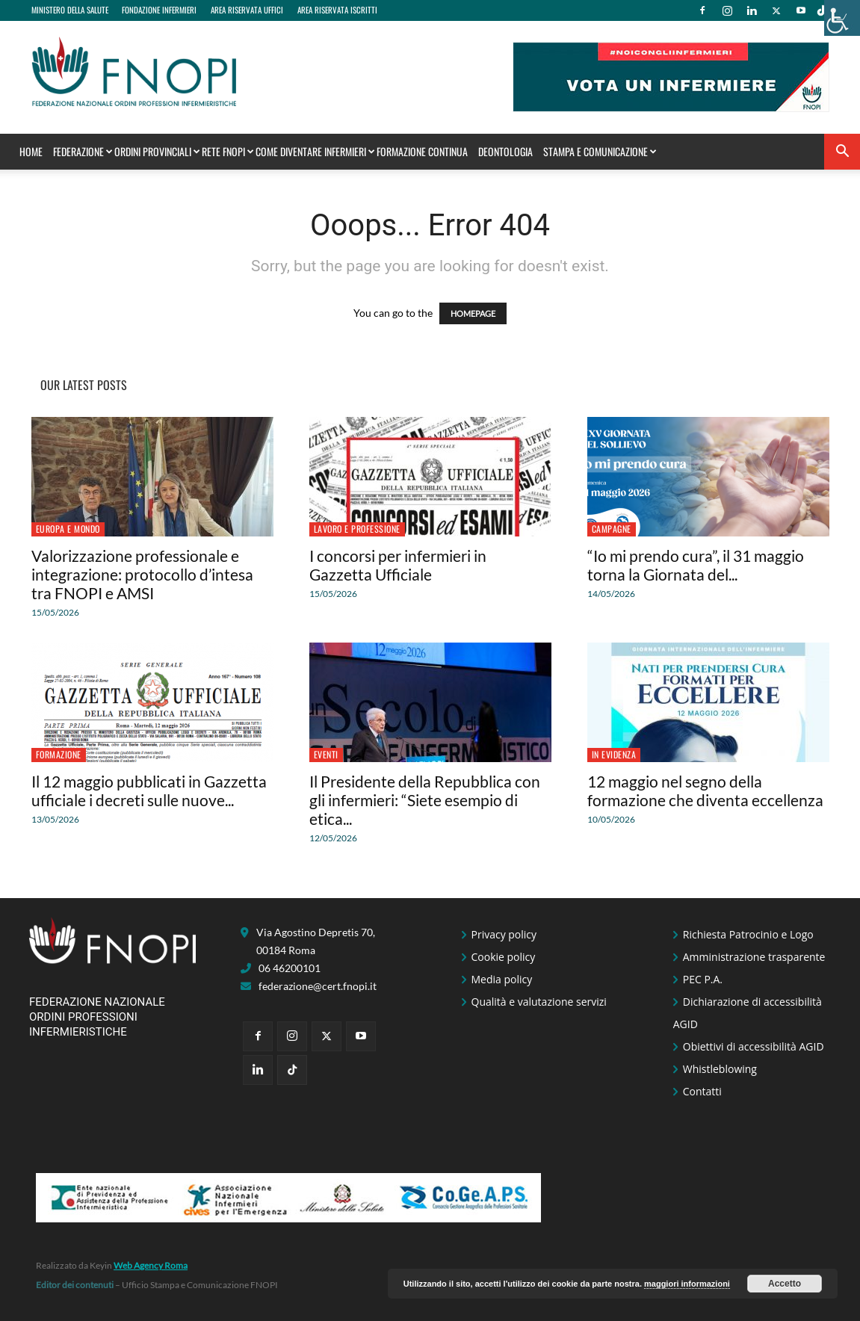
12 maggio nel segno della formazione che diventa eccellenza (705, 790)
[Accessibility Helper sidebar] (842, 18)
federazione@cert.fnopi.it (318, 986)
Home (31, 151)
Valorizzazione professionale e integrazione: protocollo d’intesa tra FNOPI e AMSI (142, 574)
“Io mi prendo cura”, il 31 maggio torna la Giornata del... (695, 565)
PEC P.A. (703, 979)
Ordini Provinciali (155, 151)
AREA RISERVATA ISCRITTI (337, 10)
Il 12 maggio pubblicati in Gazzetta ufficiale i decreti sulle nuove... (149, 790)
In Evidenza (614, 754)
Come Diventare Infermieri (314, 151)
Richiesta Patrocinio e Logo (748, 934)
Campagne (611, 528)
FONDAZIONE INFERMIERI (159, 10)
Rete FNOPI (226, 151)
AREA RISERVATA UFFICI (247, 10)
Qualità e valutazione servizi (539, 1001)
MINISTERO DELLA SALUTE (69, 10)
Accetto (784, 1283)
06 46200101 (290, 968)
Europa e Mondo (68, 528)
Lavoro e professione (357, 528)
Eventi (326, 754)
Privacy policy (504, 934)
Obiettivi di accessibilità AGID (753, 1046)
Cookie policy (503, 957)
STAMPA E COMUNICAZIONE (598, 151)
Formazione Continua (422, 151)
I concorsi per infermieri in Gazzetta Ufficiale (397, 565)
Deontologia (505, 151)
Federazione (81, 151)
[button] (842, 153)
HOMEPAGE (473, 313)
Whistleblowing (720, 1069)
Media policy (502, 979)
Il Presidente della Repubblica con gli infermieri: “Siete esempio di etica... (424, 800)
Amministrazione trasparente (754, 957)
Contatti (702, 1091)
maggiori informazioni (687, 1283)
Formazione (58, 754)
